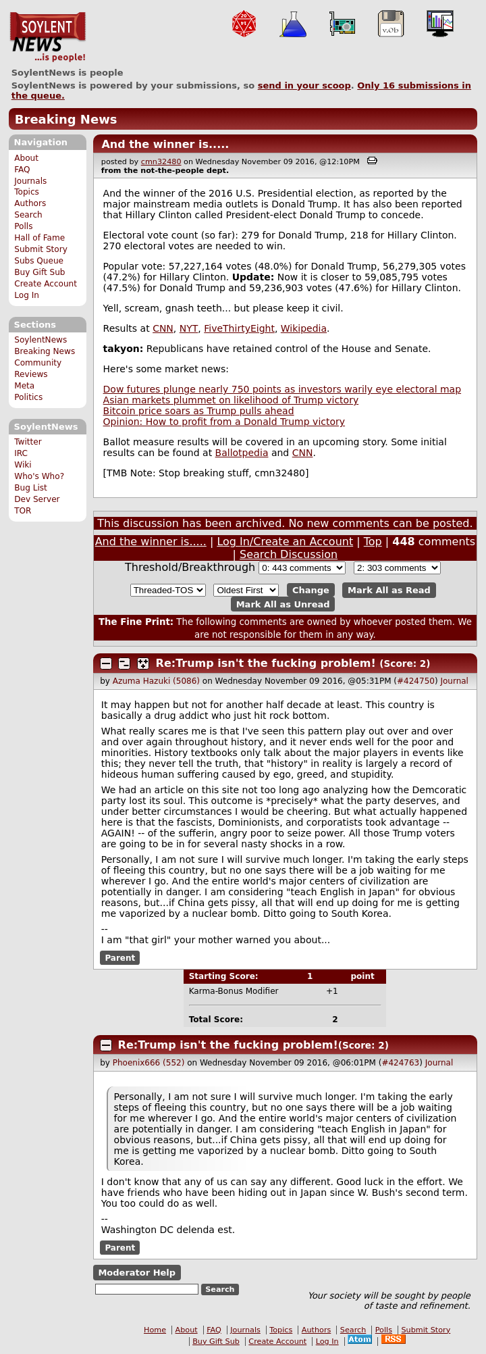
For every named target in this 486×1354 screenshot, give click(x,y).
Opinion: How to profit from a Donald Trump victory (224, 421)
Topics (26, 192)
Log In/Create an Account (285, 541)
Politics (28, 397)
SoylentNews (47, 37)
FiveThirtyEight (239, 328)
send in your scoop (304, 85)
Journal (454, 681)
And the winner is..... (165, 144)
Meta (24, 386)
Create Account (45, 284)
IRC (21, 453)
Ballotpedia (242, 452)
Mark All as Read (389, 590)
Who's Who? (39, 476)
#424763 (400, 1063)
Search (28, 215)
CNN (163, 328)
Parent (120, 957)
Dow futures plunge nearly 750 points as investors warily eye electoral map (282, 389)
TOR (22, 511)
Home (155, 1330)
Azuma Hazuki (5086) (156, 681)
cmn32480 (161, 161)
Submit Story (41, 249)
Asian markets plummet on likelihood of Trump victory (231, 400)
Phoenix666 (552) (149, 1063)
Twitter (27, 442)
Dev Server (36, 499)
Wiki (22, 465)
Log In (26, 295)
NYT (189, 328)
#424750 (416, 681)
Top (373, 541)
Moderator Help (137, 1273)
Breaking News (66, 119)
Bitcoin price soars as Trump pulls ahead (198, 410)
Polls (23, 226)
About (26, 158)
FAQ (22, 169)
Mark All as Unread (283, 604)
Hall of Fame (39, 238)
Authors (30, 203)
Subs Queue (38, 261)
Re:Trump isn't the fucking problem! (266, 663)
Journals (30, 181)
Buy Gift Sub (39, 272)
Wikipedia (304, 328)
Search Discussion (289, 554)
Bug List (30, 488)
